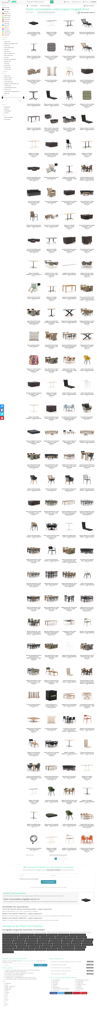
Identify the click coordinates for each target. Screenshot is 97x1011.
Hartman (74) (7, 51)
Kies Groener (8, 974)
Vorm (4, 104)
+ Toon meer (4, 37)
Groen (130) (7, 17)
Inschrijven (40, 965)
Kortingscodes (79, 983)
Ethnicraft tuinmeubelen (20, 939)
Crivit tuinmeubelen (77, 942)
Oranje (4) (6, 35)
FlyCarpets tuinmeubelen (43, 939)
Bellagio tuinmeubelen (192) (11, 43)
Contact (78, 990)
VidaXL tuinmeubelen (87, 942)
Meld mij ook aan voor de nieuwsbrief (29, 879)
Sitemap (55, 986)
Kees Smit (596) (8, 78)
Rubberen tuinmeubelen (56, 939)
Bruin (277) (6, 13)
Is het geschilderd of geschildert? (72, 964)
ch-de (6, 994)
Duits (6, 997)
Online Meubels (56, 980)
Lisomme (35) (7, 69)
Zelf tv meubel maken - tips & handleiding (72, 967)
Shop (4, 73)
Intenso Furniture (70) (9, 53)
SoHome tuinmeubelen (40, 949)
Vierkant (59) (7, 107)
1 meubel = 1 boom (81, 984)
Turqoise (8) (7, 31)
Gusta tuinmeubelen (7, 942)
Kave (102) (6, 45)
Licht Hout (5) (7, 33)
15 (64, 858)
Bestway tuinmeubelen (63, 934)
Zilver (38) (6, 23)
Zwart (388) (7, 9)
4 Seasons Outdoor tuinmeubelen (35, 944)
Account (85, 2)
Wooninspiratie (80, 989)
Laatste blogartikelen (57, 958)
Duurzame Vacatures (10, 976)
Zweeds (7, 992)
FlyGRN (7, 971)
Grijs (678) (6, 7)
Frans (6, 985)
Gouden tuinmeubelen (80, 947)
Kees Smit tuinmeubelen (23, 947)
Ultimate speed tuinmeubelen (9, 947)
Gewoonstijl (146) (8, 81)
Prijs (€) (4, 95)
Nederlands (8, 983)
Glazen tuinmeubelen (29, 949)
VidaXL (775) (7, 76)
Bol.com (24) (7, 89)
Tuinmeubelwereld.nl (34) (10, 87)
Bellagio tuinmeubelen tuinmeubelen (11, 934)
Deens (6, 1004)
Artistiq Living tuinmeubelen (74, 944)
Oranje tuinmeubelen (7, 949)
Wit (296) (6, 11)
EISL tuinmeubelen (47, 944)
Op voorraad (7, 119)
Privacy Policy (56, 990)
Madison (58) (7, 61)
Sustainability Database (11, 979)
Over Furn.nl (55, 981)
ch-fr (6, 995)
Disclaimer (55, 984)
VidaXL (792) (7, 41)
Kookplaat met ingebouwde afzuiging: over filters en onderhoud (72, 961)
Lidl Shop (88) (7, 85)
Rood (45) (6, 21)
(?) (94, 12)
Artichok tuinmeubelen (31, 939)
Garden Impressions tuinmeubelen (77, 934)
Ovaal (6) (6, 113)
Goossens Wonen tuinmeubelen (60, 944)
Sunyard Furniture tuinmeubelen (10, 937)
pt (5, 998)
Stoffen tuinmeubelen (79, 949)
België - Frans (8, 988)
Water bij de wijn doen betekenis (72, 974)
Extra (4, 115)
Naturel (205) (7, 15)
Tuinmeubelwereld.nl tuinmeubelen (65, 949)
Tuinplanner (79, 986)
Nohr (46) (6, 63)
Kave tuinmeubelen (67, 942)
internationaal (19, 976)
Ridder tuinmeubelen (18, 949)
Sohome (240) (7, 79)
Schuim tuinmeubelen (51, 949)
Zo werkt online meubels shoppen (61, 989)
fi (5, 1001)
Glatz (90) (6, 49)
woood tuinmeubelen (67, 939)
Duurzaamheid (79, 981)
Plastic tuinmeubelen (60, 937)
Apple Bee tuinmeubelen (31, 942)
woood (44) (7, 65)
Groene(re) (14, 1)
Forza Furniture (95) (9, 47)
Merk (4, 39)
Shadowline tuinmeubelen (55, 942)
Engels (6, 999)
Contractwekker (9, 977)
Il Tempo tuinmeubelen (87, 944)
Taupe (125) (7, 19)
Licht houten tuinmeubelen (68, 947)
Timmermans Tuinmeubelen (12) (12, 91)
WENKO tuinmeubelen (52, 934)
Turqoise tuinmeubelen (8, 952)
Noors (6, 991)
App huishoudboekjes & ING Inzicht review (72, 971)
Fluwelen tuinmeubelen (8, 939)
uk (5, 1002)
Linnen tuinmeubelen (23, 937)
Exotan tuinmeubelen (21, 944)
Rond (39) (6, 109)
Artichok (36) (7, 67)
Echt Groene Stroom (10, 973)
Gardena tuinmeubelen (43, 942)
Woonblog (55, 983)
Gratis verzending (8, 117)
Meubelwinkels (56, 987)
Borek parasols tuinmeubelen (27, 934)
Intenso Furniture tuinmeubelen (47, 937)
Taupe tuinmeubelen (34, 947)
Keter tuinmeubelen (88, 939)
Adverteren (78, 987)
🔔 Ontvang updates (48, 882)
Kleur (4, 5)
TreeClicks (7, 970)
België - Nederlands (10, 986)
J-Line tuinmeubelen (82, 937)
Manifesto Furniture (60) (10, 59)
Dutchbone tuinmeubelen (40, 934)
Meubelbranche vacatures (82, 980)
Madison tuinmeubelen (45, 947)
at (5, 1005)
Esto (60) (6, 57)
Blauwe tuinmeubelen (71, 937)
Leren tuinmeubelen (78, 939)
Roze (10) (6, 29)
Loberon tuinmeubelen (34, 937)
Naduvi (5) (6, 93)
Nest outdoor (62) (8, 55)
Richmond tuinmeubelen (19, 942)
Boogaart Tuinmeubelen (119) (11, 83)
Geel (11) (6, 27)
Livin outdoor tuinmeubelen (9, 944)
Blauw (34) (6, 25)
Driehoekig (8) (7, 111)
